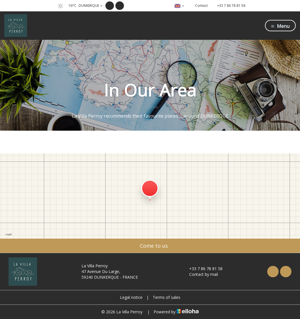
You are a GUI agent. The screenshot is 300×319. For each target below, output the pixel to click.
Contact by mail (200, 274)
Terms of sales (166, 297)
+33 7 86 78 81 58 (203, 268)
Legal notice (131, 297)
